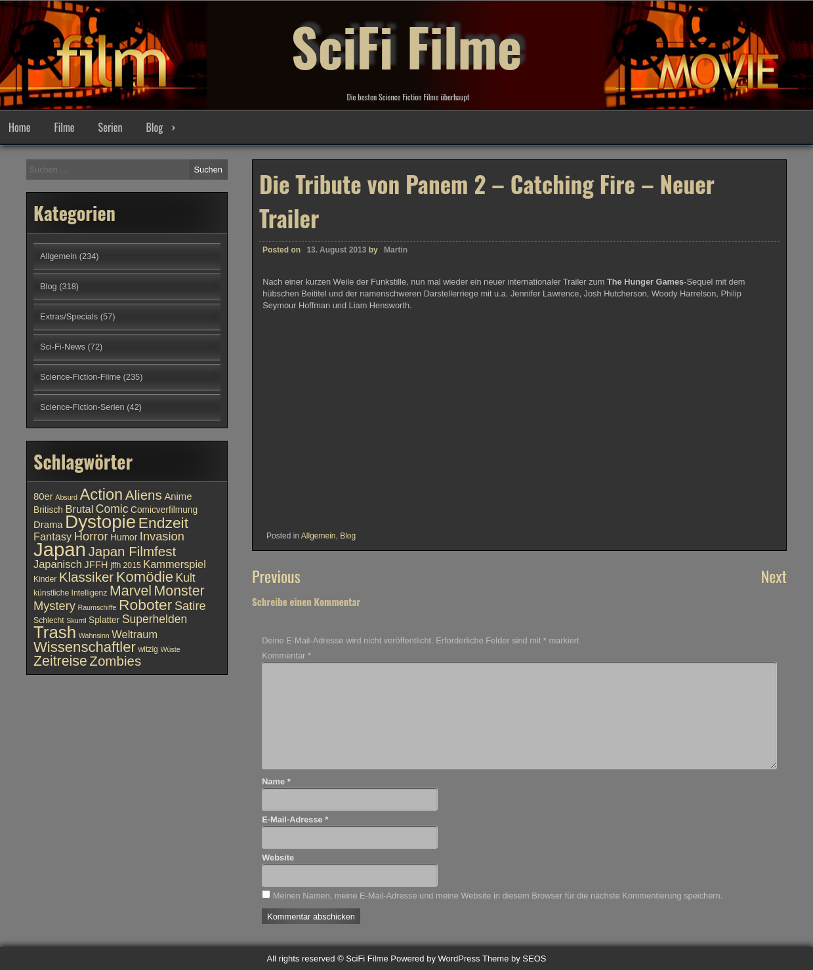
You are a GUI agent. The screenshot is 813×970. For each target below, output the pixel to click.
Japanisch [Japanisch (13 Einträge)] (57, 564)
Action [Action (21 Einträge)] (101, 494)
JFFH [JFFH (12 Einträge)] (96, 564)
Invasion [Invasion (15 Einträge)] (162, 536)
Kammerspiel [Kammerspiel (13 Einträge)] (174, 564)
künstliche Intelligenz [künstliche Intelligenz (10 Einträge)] (70, 592)
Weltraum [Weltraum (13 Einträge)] (134, 634)
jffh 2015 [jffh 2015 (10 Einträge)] (125, 565)
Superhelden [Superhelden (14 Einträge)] (154, 619)
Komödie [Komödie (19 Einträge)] (144, 577)
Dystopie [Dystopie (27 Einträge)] (100, 522)
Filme (64, 127)
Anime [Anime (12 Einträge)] (178, 496)
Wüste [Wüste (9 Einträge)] (170, 649)
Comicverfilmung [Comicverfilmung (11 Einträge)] (164, 510)
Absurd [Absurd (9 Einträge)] (66, 497)
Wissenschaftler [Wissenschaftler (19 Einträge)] (84, 647)
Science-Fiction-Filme (80, 377)
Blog (154, 127)
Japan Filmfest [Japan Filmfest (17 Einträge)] (132, 551)
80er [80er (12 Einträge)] (43, 496)
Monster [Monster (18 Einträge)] (179, 591)
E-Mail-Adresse (295, 819)
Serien (110, 127)
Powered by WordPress (435, 958)
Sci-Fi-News (62, 347)
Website (278, 857)
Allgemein (318, 535)
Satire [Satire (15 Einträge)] (190, 606)
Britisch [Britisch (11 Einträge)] (48, 510)
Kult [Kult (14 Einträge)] (185, 577)
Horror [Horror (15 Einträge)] (91, 536)
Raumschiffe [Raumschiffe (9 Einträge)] (97, 607)
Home (19, 127)
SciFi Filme (406, 46)
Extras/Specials (69, 316)
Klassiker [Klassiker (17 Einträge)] (86, 576)
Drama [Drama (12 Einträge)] (48, 524)
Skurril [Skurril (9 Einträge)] (76, 620)
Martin (395, 249)
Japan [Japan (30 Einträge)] (59, 549)
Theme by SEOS (514, 958)
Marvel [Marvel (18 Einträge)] (131, 591)
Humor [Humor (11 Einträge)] (123, 537)
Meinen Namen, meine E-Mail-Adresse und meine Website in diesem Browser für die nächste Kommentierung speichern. (497, 895)
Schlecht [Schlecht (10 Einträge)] (48, 620)
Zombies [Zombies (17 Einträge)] (115, 660)
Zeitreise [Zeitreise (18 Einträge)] (60, 661)
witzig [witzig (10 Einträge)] (147, 649)
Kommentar (286, 655)
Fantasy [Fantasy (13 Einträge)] (52, 536)
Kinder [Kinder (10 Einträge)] (44, 579)
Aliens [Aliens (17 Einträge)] (143, 494)
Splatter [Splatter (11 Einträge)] (104, 620)
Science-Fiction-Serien (82, 407)
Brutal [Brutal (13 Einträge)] (80, 509)
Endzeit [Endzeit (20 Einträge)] (163, 522)
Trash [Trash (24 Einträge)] (54, 632)
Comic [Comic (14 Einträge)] (112, 508)
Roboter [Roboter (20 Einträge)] (145, 604)
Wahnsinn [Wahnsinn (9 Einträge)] (94, 635)
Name (276, 781)
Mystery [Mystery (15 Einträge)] (54, 606)
